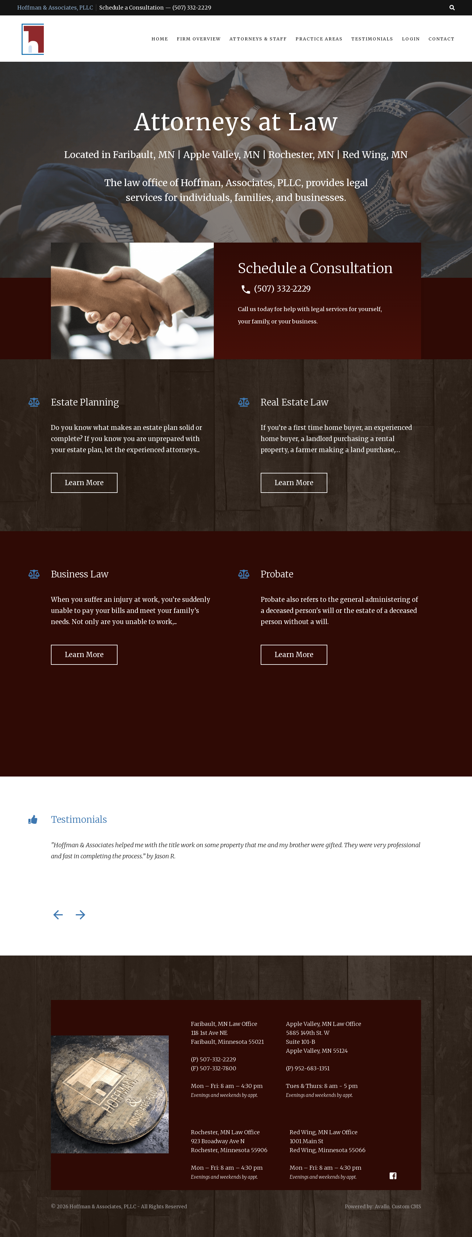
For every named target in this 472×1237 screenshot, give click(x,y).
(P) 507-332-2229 (213, 1059)
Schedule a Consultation (131, 7)
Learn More (84, 482)
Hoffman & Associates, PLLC (55, 7)
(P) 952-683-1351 (307, 1068)
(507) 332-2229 (191, 7)
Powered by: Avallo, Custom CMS (383, 1207)
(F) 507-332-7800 (213, 1068)
